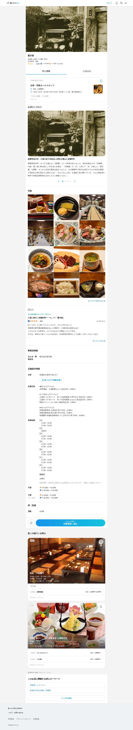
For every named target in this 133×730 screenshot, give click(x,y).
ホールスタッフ (42, 653)
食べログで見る (98, 341)
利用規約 (11, 719)
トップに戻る (66, 698)
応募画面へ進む (70, 523)
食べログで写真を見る (95, 301)
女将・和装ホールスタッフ (42, 86)
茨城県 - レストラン (38, 685)
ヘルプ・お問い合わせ (15, 713)
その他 (39, 659)
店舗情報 (87, 71)
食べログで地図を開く (53, 380)
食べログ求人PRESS (15, 708)
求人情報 (46, 71)
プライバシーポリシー (23, 719)
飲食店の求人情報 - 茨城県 (40, 690)
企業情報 (36, 719)
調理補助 (40, 592)
